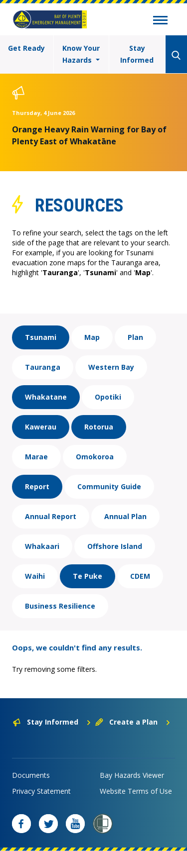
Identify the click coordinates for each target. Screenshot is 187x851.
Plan (135, 337)
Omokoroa (95, 456)
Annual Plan (125, 516)
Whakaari (42, 546)
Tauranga (42, 367)
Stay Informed (137, 54)
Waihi (35, 576)
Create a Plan (133, 722)
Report (37, 486)
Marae (36, 456)
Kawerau (40, 426)
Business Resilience (60, 606)
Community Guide (109, 486)
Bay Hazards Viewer (132, 775)
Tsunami (40, 337)
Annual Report (50, 516)
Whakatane (46, 397)
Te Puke (87, 576)
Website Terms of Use (136, 791)
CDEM (140, 576)
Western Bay (111, 367)
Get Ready (26, 48)
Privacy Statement (41, 791)
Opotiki (108, 397)
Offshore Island (114, 546)
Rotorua (98, 426)
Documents (31, 775)
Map (92, 337)
